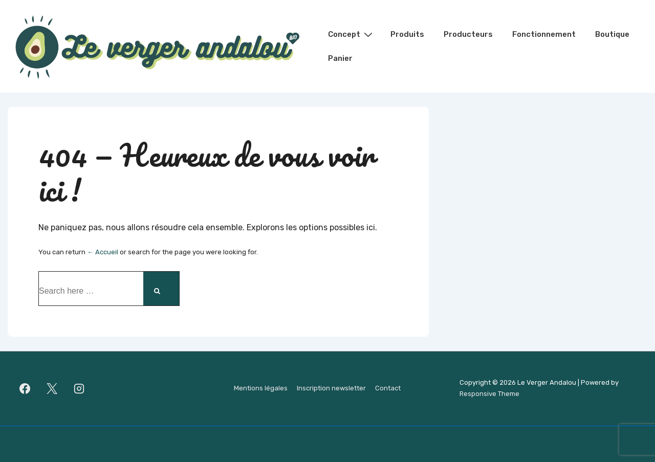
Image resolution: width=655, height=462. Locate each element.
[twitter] (52, 388)
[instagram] (79, 388)
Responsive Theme (489, 394)
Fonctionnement (544, 34)
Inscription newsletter (331, 388)
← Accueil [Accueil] (102, 252)
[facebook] (25, 388)
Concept (351, 34)
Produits (407, 34)
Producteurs (468, 34)
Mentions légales (261, 388)
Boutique (612, 34)
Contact (388, 388)
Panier (340, 58)
